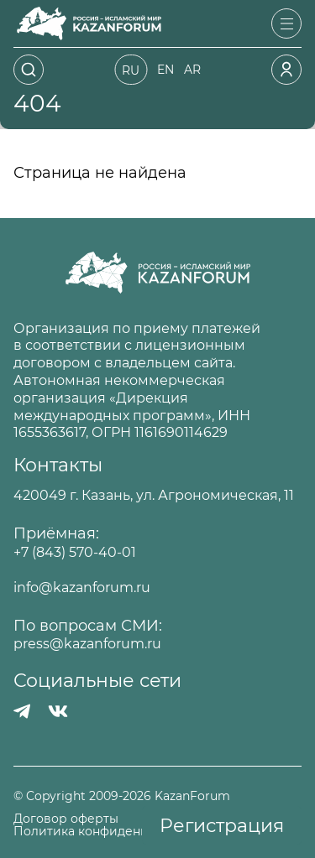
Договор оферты (65, 819)
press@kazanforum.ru (87, 644)
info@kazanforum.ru (81, 587)
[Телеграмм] (22, 711)
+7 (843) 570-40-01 (74, 552)
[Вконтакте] (58, 711)
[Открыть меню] (286, 23)
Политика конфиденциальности (113, 831)
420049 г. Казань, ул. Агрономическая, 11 (153, 495)
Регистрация (222, 825)
